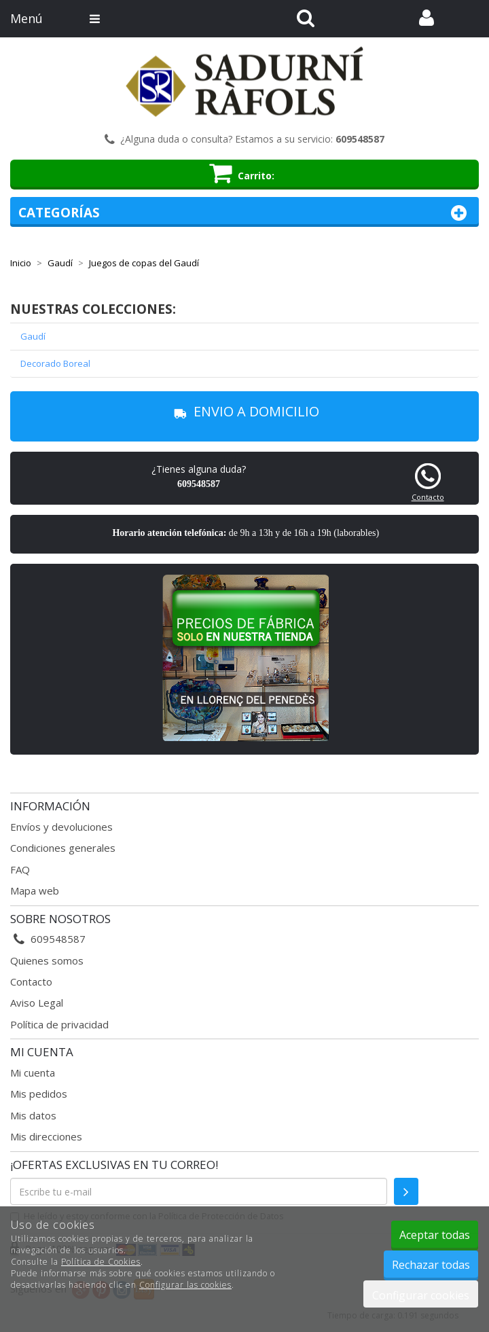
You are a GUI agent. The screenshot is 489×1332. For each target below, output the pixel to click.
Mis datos (33, 1115)
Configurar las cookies (185, 1285)
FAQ (20, 869)
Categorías (244, 213)
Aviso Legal (36, 1002)
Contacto (428, 497)
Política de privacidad (59, 1024)
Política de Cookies (101, 1261)
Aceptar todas (434, 1234)
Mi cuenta (32, 1072)
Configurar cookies (420, 1295)
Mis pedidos (38, 1093)
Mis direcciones (46, 1136)
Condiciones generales (62, 847)
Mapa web (34, 890)
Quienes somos (47, 960)
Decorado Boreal (55, 363)
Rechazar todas (431, 1264)
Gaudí (33, 336)
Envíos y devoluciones (61, 826)
